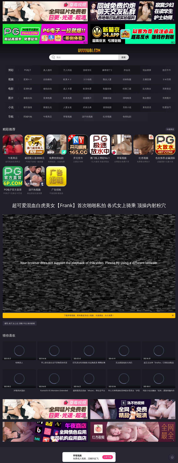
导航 (11, 116)
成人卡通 (67, 88)
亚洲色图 (47, 98)
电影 (11, 88)
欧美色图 (67, 98)
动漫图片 (87, 98)
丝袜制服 (127, 79)
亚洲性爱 (28, 88)
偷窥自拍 (28, 98)
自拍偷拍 (47, 79)
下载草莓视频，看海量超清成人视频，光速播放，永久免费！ (119, 315)
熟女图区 (147, 98)
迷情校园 (107, 107)
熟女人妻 (107, 79)
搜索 (123, 57)
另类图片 (166, 98)
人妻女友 (67, 107)
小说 (11, 107)
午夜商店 (47, 116)
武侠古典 (87, 107)
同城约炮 (28, 116)
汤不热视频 (87, 116)
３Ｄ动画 (87, 79)
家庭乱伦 (47, 107)
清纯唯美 (127, 98)
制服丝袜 (107, 88)
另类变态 (166, 88)
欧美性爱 (87, 88)
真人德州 (47, 70)
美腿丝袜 (107, 98)
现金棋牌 (147, 70)
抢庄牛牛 (166, 70)
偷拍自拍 (47, 88)
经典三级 (127, 88)
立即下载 (107, 457)
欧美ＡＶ (67, 79)
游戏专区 (87, 70)
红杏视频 (107, 116)
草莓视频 (67, 116)
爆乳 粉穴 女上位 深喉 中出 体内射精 (20, 323)
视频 (11, 79)
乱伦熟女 (147, 88)
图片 (11, 98)
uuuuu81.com (89, 50)
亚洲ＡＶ (28, 79)
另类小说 (127, 107)
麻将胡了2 (107, 70)
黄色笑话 (147, 107)
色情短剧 (127, 116)
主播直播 (147, 79)
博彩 (11, 70)
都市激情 (28, 107)
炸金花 (127, 70)
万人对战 (67, 70)
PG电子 (27, 70)
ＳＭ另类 (166, 79)
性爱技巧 (166, 107)
